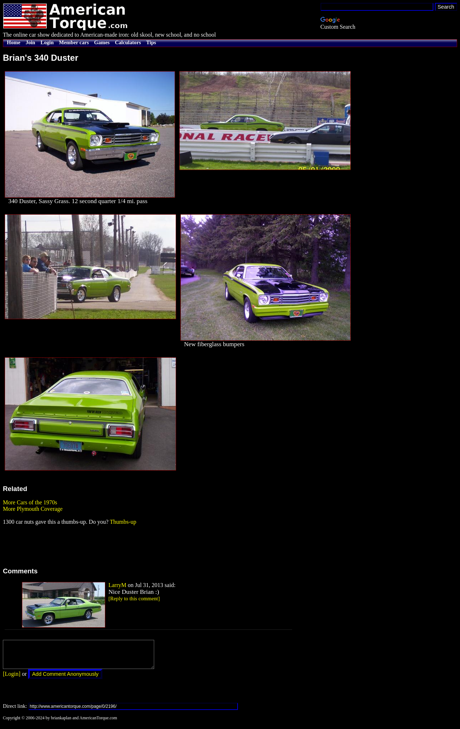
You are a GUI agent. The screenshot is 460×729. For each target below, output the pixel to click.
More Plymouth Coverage (33, 509)
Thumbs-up (123, 522)
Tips (151, 42)
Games (102, 42)
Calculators (128, 42)
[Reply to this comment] (134, 598)
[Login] (11, 679)
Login (47, 42)
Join (30, 42)
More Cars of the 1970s (30, 502)
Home (13, 42)
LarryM (117, 585)
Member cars (74, 42)
